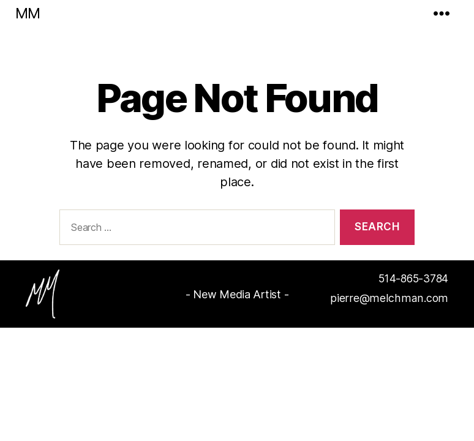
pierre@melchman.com (392, 298)
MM (27, 13)
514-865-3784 (411, 279)
